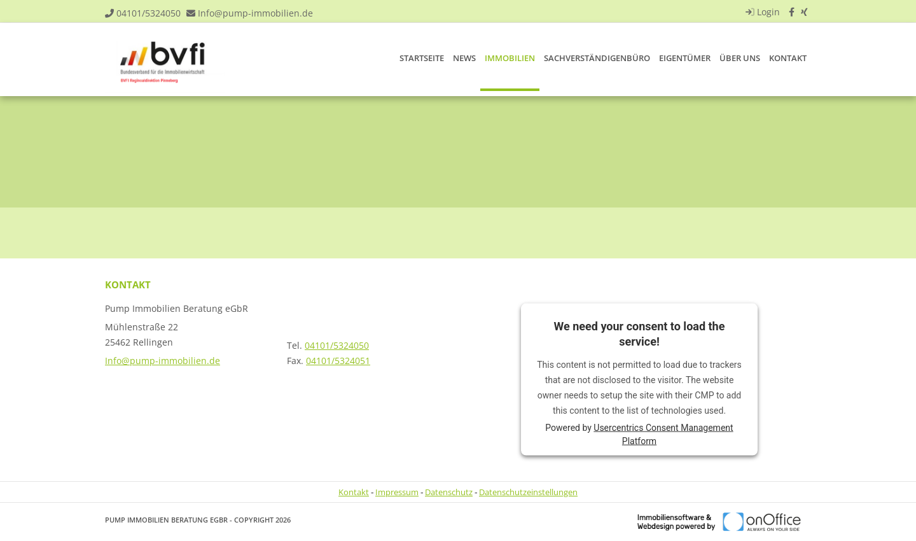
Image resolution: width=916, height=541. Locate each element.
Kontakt (788, 58)
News (464, 58)
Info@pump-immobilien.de (255, 13)
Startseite (421, 58)
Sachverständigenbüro (597, 58)
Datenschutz (449, 492)
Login (761, 12)
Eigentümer (685, 58)
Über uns (739, 58)
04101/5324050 (148, 13)
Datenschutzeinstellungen (528, 492)
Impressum (397, 492)
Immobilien (510, 58)
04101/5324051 (338, 361)
